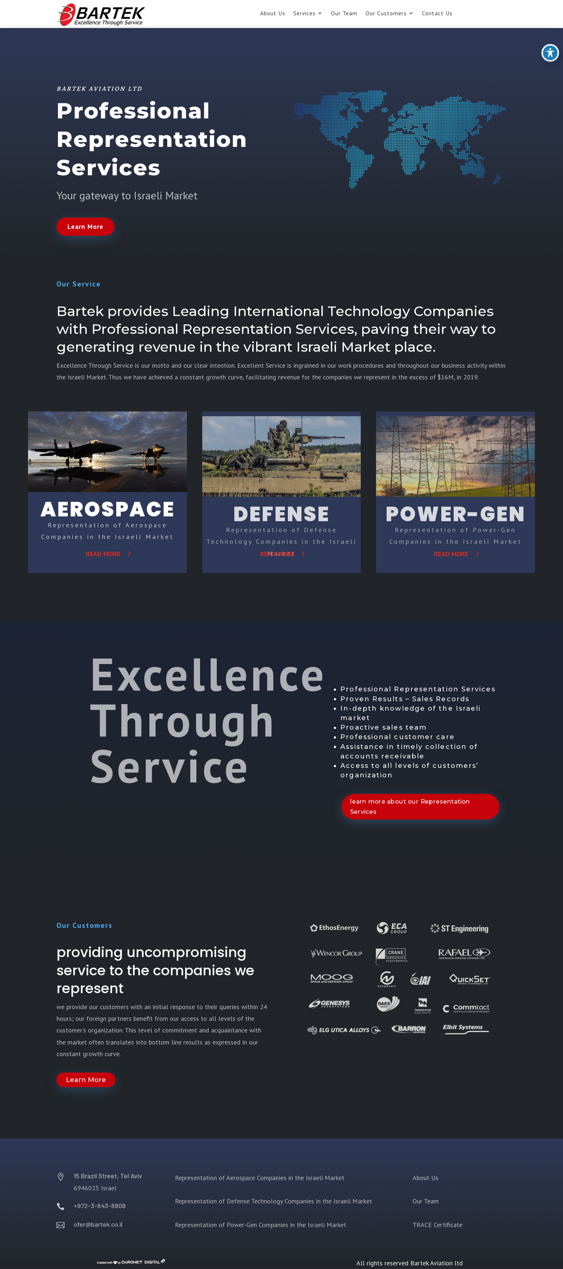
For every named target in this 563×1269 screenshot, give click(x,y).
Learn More (85, 226)
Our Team (344, 14)
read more (103, 554)
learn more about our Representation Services (410, 806)
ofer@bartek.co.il (98, 1224)
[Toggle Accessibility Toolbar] (550, 42)
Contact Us (437, 14)
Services (304, 14)
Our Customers (386, 14)
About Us (272, 14)
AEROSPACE (107, 509)
